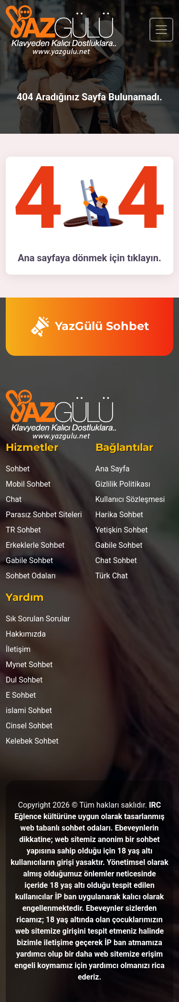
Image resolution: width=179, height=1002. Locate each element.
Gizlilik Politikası (122, 484)
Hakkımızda (26, 634)
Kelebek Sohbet (32, 741)
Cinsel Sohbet (29, 725)
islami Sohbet (29, 710)
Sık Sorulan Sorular (38, 618)
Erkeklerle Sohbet (35, 545)
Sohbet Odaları (31, 575)
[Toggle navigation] (161, 30)
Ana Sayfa (112, 468)
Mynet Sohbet (29, 664)
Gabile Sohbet (29, 560)
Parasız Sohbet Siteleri (44, 514)
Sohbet (18, 468)
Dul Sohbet (24, 679)
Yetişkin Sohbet (121, 529)
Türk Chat (111, 575)
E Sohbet (21, 695)
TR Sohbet (23, 529)
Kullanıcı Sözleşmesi (130, 499)
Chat (13, 499)
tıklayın (142, 258)
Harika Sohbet (119, 514)
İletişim (18, 649)
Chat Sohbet (116, 560)
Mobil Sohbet (28, 484)
